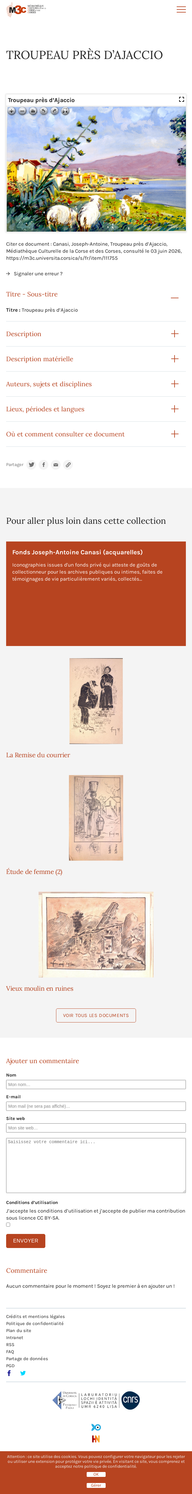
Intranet (14, 1337)
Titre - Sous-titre (32, 294)
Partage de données (27, 1358)
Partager (14, 464)
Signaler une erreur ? (38, 273)
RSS (10, 1344)
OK (96, 1474)
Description (23, 334)
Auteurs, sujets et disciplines (49, 384)
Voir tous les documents (96, 1015)
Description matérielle (39, 359)
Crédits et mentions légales (35, 1316)
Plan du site (18, 1330)
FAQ (10, 1351)
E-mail (13, 1096)
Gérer (96, 1485)
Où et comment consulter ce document (65, 434)
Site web (15, 1118)
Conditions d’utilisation (32, 1202)
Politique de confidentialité (35, 1323)
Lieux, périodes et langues (45, 409)
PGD (10, 1365)
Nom (11, 1075)
